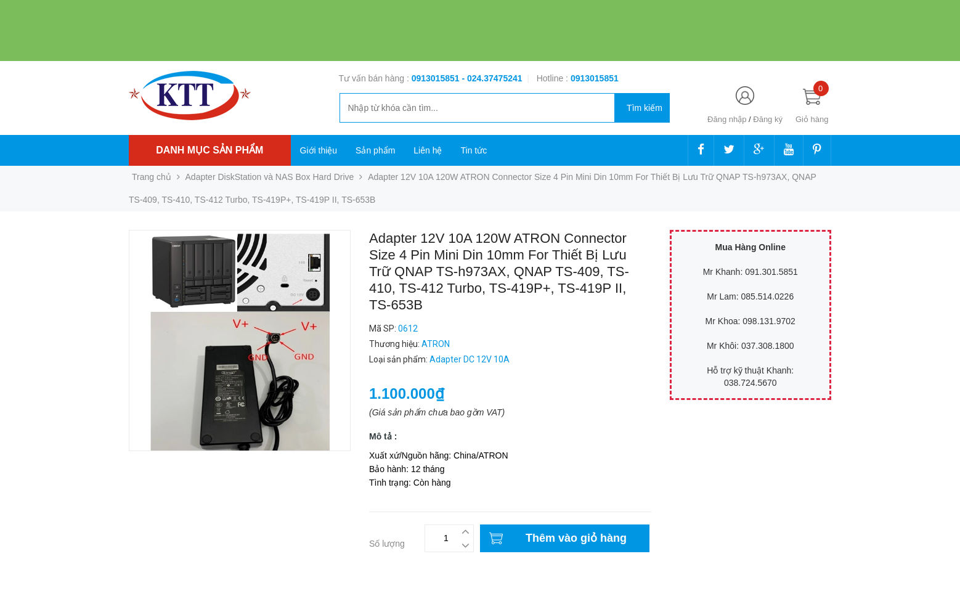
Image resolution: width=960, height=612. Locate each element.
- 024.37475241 (492, 78)
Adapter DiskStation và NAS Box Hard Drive (269, 177)
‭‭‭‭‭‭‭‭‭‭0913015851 (595, 78)
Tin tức (473, 150)
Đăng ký (768, 119)
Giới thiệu (319, 150)
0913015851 (437, 78)
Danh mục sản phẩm (209, 150)
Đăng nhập (726, 119)
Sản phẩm (375, 150)
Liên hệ (427, 150)
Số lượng (387, 544)
